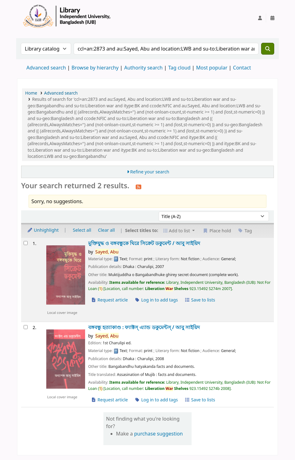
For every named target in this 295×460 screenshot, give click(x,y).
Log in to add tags (156, 300)
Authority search (143, 67)
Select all (82, 230)
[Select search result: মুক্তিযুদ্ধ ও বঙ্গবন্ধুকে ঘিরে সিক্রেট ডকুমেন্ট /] (26, 243)
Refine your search (149, 172)
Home (31, 93)
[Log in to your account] (260, 18)
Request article (109, 300)
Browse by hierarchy (95, 67)
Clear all (106, 230)
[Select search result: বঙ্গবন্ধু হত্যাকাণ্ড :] (26, 327)
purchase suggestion (158, 433)
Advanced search (46, 67)
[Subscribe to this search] (138, 186)
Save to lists (199, 300)
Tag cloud (179, 67)
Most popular (212, 67)
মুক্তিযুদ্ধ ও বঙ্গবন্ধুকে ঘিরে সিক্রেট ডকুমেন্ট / (144, 243)
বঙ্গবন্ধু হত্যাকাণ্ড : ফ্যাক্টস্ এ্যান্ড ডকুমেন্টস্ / (144, 327)
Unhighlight (43, 230)
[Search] (267, 49)
